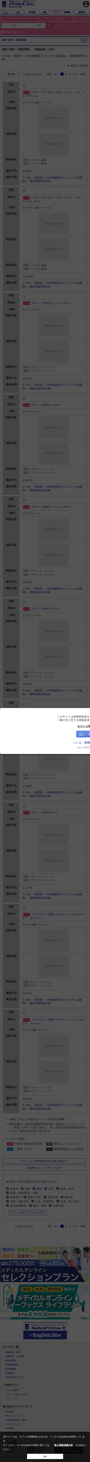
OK (45, 1456)
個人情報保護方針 (63, 1445)
